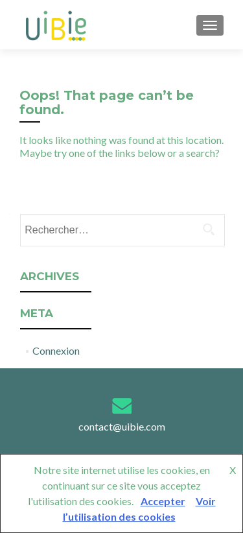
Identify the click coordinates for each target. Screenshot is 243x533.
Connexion (56, 350)
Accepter (163, 501)
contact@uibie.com (121, 426)
